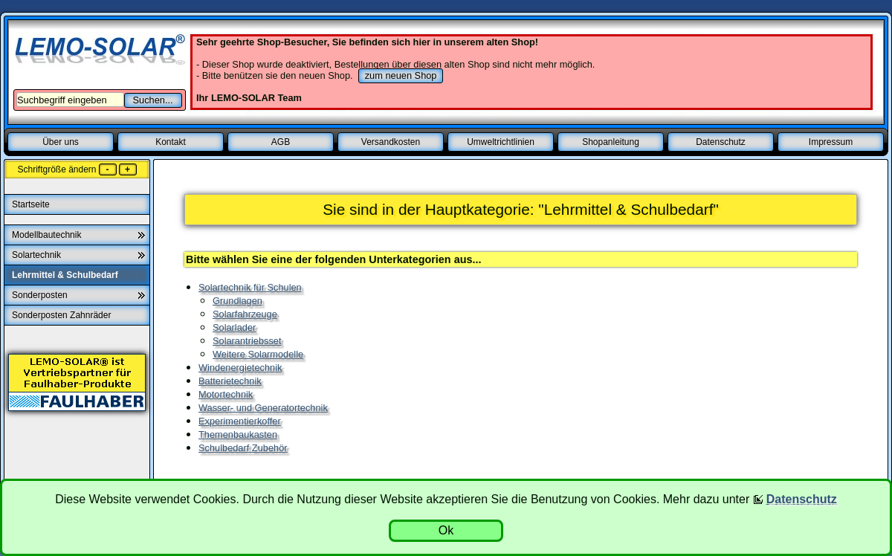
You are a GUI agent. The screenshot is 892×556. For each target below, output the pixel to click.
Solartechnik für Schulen (250, 287)
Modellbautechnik (46, 235)
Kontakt (170, 142)
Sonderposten (40, 295)
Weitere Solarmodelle (258, 354)
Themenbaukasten (237, 434)
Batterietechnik (230, 381)
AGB (280, 142)
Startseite (32, 204)
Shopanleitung (610, 142)
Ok (446, 530)
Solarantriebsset (247, 340)
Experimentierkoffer (239, 421)
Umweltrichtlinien (500, 142)
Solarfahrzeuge (245, 314)
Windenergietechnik (240, 367)
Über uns (60, 142)
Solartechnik (36, 255)
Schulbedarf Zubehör (243, 447)
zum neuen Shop (401, 75)
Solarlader (234, 327)
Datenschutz (721, 142)
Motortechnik (225, 394)
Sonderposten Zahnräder (63, 315)
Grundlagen (237, 300)
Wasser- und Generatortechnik (263, 407)
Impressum (831, 142)
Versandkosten (390, 142)
